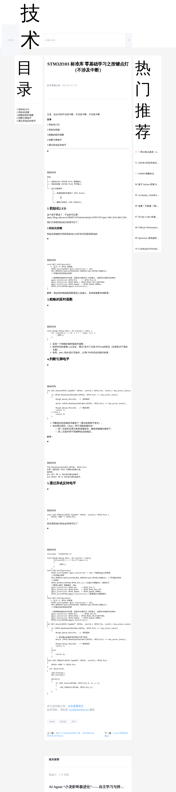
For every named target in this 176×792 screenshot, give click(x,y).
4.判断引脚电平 (54, 140)
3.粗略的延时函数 (55, 135)
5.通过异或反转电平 (56, 145)
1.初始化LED (53, 124)
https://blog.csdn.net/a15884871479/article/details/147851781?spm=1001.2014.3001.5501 (87, 220)
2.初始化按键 (53, 129)
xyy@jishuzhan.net (79, 750)
